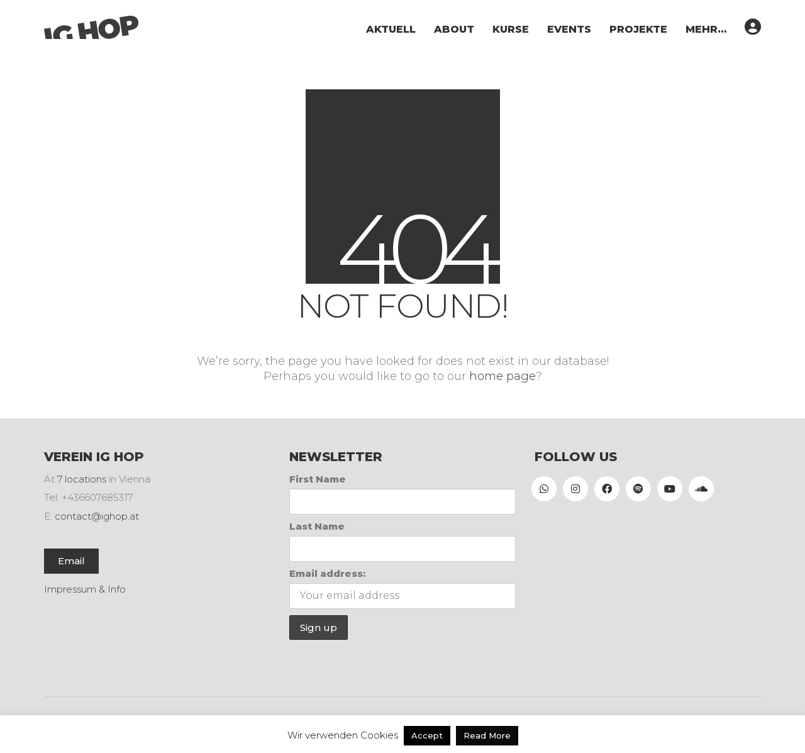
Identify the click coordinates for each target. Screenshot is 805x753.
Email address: (327, 573)
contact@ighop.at (97, 516)
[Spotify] (638, 488)
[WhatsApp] (544, 488)
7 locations (81, 479)
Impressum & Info (85, 589)
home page (502, 376)
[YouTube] (669, 488)
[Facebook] (606, 488)
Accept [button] (427, 735)
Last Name (317, 526)
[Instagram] (575, 488)
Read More (487, 735)
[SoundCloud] (701, 488)
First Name (317, 479)
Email (71, 561)
